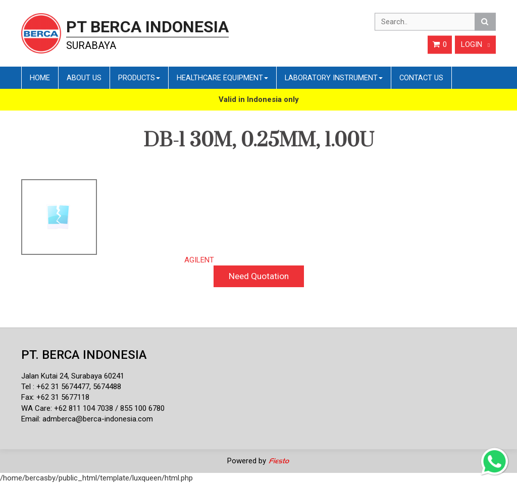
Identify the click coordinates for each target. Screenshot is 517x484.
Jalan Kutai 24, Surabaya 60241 (72, 376)
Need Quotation (259, 276)
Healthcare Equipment (222, 77)
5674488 (107, 386)
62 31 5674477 (65, 386)
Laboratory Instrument (334, 77)
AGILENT (199, 259)
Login (475, 44)
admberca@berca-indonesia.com (97, 418)
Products (139, 77)
